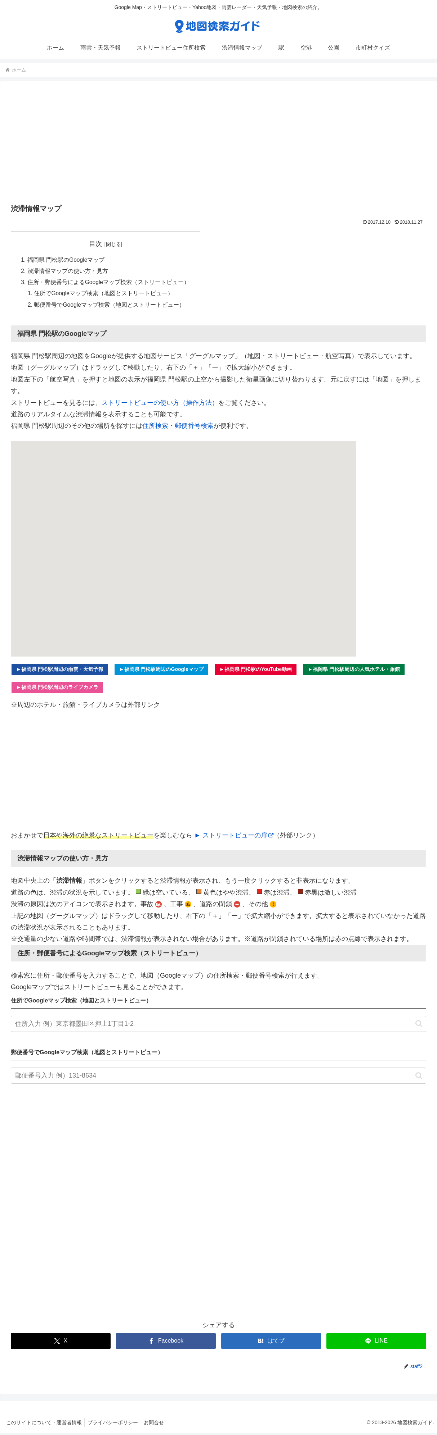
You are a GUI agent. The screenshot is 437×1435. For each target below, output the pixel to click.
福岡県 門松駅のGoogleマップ (66, 260)
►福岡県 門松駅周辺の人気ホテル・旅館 (354, 671)
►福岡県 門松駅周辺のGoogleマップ (161, 671)
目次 (95, 243)
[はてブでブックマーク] (271, 1343)
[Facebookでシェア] (166, 1343)
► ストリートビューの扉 (233, 837)
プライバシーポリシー (115, 1424)
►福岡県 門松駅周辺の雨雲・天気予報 (59, 671)
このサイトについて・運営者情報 (45, 1424)
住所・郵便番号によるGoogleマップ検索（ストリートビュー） (108, 283)
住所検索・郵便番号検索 (178, 427)
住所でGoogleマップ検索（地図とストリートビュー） (104, 295)
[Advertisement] (218, 145)
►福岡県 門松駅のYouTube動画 (255, 671)
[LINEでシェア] (376, 1343)
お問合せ (158, 1424)
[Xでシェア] (61, 1343)
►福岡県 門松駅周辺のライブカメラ (57, 689)
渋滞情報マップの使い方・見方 (67, 272)
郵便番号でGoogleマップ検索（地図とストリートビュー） (110, 306)
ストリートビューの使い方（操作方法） (160, 404)
